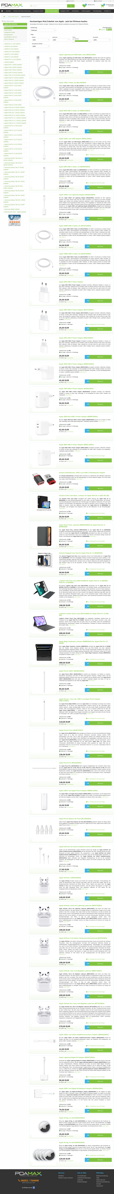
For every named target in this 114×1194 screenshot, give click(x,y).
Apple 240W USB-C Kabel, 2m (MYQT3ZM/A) (75, 226)
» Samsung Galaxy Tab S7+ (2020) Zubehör (14, 173)
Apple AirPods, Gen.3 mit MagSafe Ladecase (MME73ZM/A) (80, 971)
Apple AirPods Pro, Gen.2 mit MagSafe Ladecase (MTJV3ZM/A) (81, 1003)
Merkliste (61, 1176)
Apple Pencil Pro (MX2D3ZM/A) (70, 763)
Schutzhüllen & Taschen (10, 37)
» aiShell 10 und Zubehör (11, 49)
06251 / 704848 (30, 1180)
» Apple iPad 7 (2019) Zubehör (12, 64)
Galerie (102, 29)
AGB (97, 1178)
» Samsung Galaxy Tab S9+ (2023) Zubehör (14, 196)
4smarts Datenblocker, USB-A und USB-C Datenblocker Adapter (82, 472)
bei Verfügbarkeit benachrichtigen (95, 154)
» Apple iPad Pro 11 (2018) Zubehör (14, 115)
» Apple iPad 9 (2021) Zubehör (12, 70)
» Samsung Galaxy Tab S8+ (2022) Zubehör (14, 182)
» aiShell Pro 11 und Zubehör (12, 59)
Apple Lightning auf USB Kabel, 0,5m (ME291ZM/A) (77, 55)
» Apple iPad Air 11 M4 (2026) (12, 93)
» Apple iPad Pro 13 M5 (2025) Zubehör (12, 154)
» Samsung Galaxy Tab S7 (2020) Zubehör (13, 168)
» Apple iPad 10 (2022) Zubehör (13, 72)
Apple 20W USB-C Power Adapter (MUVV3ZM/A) (76, 310)
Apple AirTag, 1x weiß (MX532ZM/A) (72, 1118)
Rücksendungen (82, 1182)
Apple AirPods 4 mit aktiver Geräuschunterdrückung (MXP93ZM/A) (83, 938)
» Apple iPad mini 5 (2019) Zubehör (14, 107)
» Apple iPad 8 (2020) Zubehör (12, 67)
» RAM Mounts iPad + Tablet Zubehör (14, 212)
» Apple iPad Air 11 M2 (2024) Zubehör (12, 86)
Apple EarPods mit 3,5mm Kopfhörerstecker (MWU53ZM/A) (80, 847)
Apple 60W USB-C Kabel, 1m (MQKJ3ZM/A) (74, 111)
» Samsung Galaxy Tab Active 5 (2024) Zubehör (13, 164)
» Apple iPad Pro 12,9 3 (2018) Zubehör (12, 131)
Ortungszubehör (8, 34)
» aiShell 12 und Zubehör (11, 57)
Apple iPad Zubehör (25, 16)
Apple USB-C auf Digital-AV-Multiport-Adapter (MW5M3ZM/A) (81, 1088)
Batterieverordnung (102, 1176)
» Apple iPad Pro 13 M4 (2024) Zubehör (12, 150)
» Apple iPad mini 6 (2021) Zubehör (14, 110)
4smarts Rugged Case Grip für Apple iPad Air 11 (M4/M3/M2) (81, 553)
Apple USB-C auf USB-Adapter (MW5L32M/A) (75, 139)
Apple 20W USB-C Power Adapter (71, 282)
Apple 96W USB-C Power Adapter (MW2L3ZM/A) (76, 445)
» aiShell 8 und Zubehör (10, 46)
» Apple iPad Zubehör (10, 24)
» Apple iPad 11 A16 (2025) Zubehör (14, 75)
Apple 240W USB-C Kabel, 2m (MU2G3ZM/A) (75, 254)
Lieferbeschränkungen (84, 1178)
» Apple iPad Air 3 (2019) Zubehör (13, 78)
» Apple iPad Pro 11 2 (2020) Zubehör (14, 118)
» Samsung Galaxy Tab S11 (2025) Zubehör (13, 205)
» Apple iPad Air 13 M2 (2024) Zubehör (12, 96)
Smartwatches (75, 11)
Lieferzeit (80, 1180)
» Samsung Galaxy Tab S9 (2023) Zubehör (13, 191)
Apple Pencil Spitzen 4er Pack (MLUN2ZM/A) (75, 819)
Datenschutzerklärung (103, 1182)
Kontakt (98, 1184)
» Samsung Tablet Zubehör (11, 209)
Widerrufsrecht (100, 1180)
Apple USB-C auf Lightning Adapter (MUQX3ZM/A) (77, 195)
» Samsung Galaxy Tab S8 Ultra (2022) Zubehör (13, 187)
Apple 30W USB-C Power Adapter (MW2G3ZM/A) (76, 364)
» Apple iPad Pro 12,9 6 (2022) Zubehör (12, 145)
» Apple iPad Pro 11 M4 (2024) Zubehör (12, 127)
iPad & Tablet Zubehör (52, 11)
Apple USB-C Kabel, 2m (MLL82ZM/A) (72, 82)
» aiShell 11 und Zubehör (11, 54)
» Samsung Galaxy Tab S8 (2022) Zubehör (13, 178)
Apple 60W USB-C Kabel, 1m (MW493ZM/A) (74, 167)
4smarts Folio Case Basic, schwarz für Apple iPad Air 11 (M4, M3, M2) (84, 495)
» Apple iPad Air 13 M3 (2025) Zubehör (12, 101)
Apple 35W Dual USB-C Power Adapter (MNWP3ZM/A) (78, 416)
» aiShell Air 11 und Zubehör (12, 43)
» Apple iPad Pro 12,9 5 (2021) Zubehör (12, 140)
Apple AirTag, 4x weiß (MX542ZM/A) (72, 1142)
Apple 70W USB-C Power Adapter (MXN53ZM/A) (76, 388)
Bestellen (100, 72)
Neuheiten (8, 11)
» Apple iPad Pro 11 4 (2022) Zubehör (14, 123)
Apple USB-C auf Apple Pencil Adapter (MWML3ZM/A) (78, 790)
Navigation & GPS (64, 11)
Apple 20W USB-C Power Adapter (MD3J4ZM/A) (76, 338)
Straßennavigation (85, 11)
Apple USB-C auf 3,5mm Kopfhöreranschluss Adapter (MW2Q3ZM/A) (84, 1034)
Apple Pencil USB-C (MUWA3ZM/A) (71, 671)
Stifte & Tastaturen (9, 39)
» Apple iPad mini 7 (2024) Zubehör (14, 112)
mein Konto (70, 1)
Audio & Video (8, 30)
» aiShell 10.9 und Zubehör (11, 51)
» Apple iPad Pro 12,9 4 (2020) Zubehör (12, 136)
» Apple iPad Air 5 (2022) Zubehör (13, 83)
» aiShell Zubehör (8, 62)
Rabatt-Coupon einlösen (65, 1178)
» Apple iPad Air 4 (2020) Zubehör (13, 80)
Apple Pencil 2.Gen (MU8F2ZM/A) (71, 730)
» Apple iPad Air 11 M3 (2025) (12, 90)
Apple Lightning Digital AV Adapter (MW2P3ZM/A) (77, 1057)
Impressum (99, 1186)
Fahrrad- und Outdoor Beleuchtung (21, 11)
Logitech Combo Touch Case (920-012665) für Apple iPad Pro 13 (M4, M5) (84, 614)
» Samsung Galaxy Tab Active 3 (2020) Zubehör (13, 159)
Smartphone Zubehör (38, 11)
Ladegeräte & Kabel (9, 32)
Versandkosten (70, 72)
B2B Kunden (98, 1)
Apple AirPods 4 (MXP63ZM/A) (70, 878)
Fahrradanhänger (97, 11)
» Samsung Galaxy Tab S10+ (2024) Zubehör (14, 201)
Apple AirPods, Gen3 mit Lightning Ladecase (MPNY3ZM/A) (80, 905)
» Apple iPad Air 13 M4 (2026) (12, 105)
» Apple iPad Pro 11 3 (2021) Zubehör (14, 120)
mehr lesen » (68, 62)
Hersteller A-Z (107, 11)
